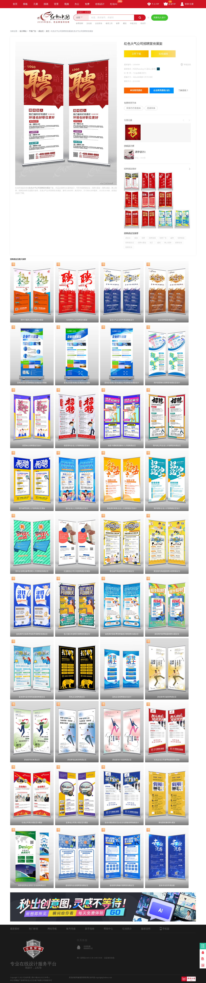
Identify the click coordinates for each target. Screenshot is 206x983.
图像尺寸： (128, 77)
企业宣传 (98, 23)
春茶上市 (109, 23)
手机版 (164, 928)
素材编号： (128, 65)
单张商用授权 (136, 90)
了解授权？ (183, 90)
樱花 (125, 23)
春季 (118, 23)
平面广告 (32, 31)
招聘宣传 (128, 247)
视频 (66, 4)
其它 (47, 31)
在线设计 (99, 4)
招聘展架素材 (130, 169)
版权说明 (145, 928)
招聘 (143, 238)
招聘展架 (181, 238)
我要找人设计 (159, 17)
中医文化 (133, 23)
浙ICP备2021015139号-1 (40, 977)
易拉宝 (41, 31)
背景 (56, 4)
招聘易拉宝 (129, 243)
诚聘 (172, 238)
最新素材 (14, 928)
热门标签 (33, 928)
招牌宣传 (178, 243)
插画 (46, 4)
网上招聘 (167, 243)
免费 (87, 4)
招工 (151, 243)
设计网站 (23, 31)
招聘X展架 (142, 243)
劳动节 (143, 23)
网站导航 (52, 928)
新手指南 (89, 928)
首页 (15, 4)
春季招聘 (79, 23)
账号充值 (71, 928)
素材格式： (128, 69)
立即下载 (136, 54)
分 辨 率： (128, 73)
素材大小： (128, 81)
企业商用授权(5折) (161, 90)
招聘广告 (163, 238)
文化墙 (89, 23)
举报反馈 (187, 65)
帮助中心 (108, 928)
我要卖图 (203, 946)
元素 (35, 4)
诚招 (159, 243)
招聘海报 (152, 238)
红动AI (115, 2)
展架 (136, 238)
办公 (77, 4)
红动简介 (127, 928)
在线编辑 (163, 54)
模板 (25, 4)
